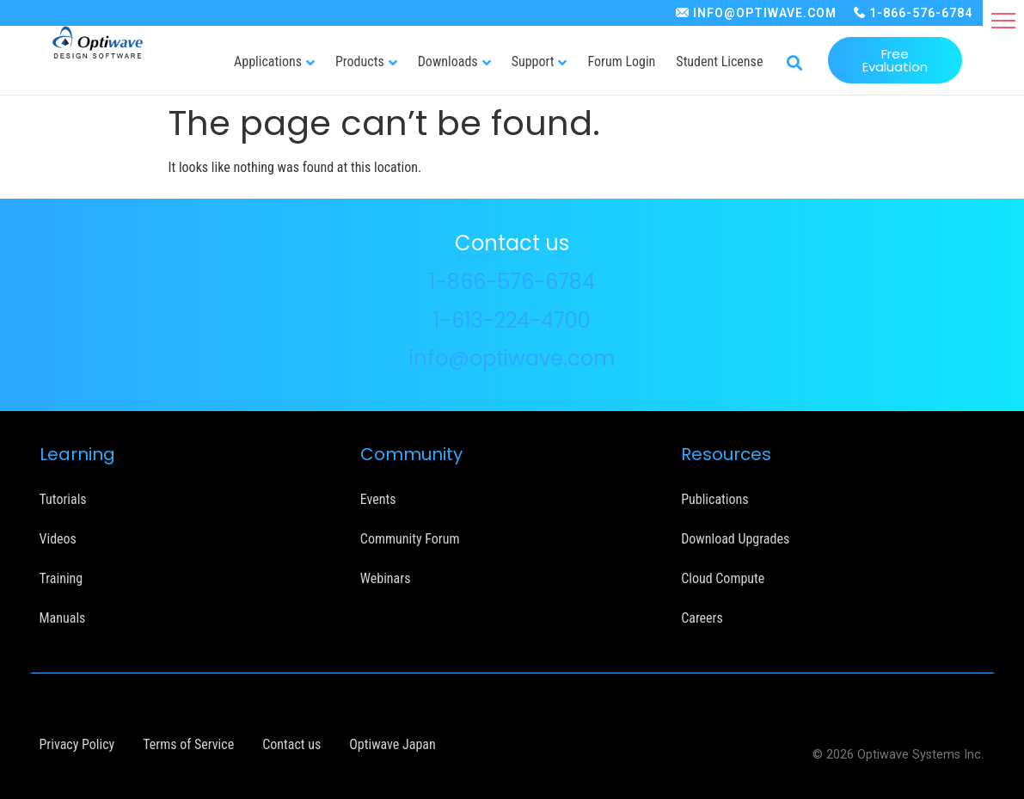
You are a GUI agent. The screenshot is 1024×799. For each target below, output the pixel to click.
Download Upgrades (735, 539)
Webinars (385, 578)
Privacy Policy (77, 744)
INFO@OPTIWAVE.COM (765, 13)
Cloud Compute (722, 578)
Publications (714, 499)
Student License (719, 61)
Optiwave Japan (392, 744)
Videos (58, 539)
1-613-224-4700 (512, 320)
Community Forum (410, 539)
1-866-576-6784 (920, 13)
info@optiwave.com (512, 358)
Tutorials (63, 499)
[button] (1003, 20)
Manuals (63, 618)
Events (378, 499)
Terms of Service (188, 744)
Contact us (291, 744)
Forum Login (621, 61)
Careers (702, 618)
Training (61, 578)
